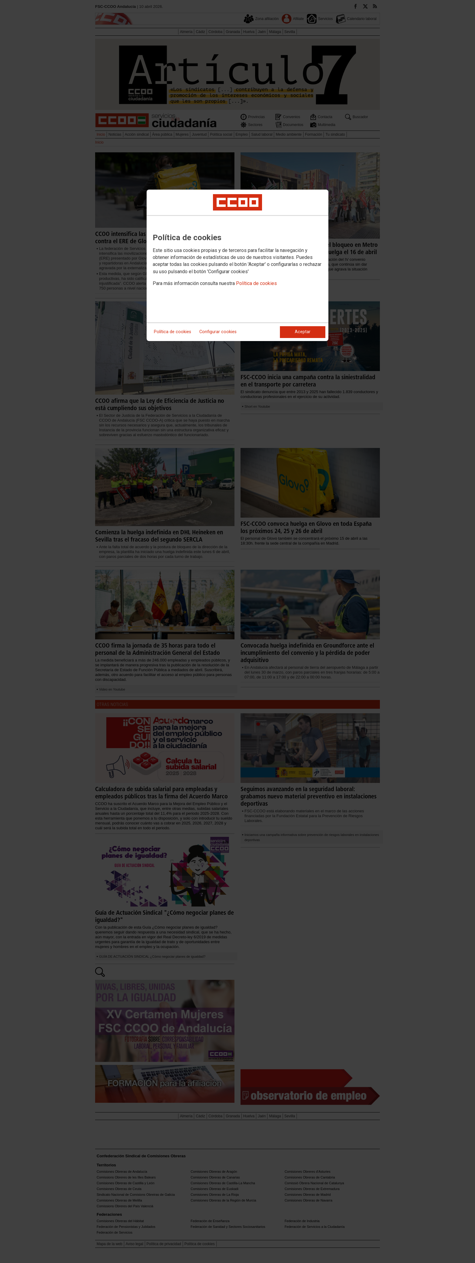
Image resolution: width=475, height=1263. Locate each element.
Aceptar (303, 331)
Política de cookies (256, 283)
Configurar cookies (218, 331)
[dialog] (237, 265)
